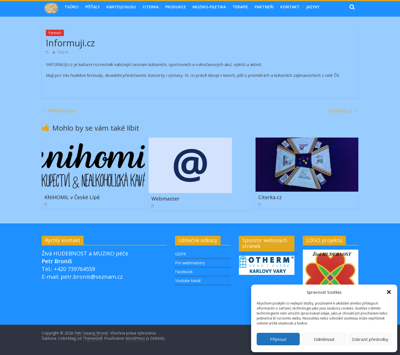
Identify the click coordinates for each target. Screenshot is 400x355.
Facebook (184, 271)
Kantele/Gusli (121, 6)
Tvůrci (71, 6)
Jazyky (312, 6)
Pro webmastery (190, 262)
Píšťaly (92, 6)
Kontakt (289, 6)
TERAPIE (240, 6)
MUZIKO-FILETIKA (209, 6)
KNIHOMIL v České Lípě (72, 197)
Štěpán (63, 52)
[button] (389, 292)
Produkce (175, 6)
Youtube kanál (188, 280)
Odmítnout (324, 339)
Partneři (264, 6)
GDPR (180, 254)
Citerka (150, 6)
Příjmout (278, 339)
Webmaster (59, 110)
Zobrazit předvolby (370, 339)
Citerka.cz (343, 110)
